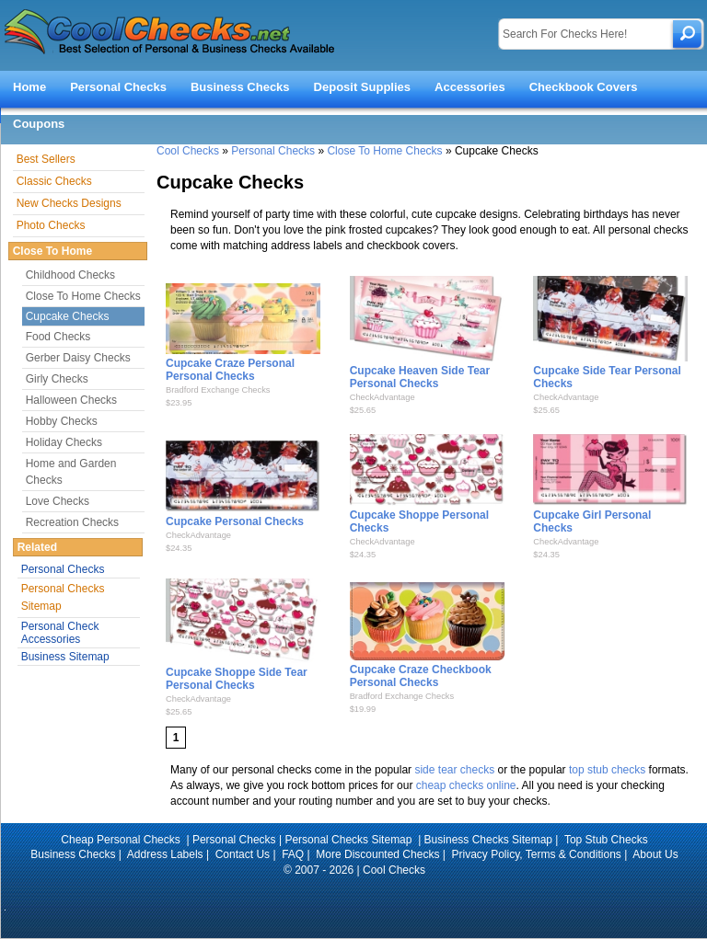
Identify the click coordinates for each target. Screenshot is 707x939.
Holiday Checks (64, 442)
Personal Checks (118, 87)
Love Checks (57, 501)
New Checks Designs (69, 203)
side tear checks (454, 769)
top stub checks (607, 769)
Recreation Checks (72, 522)
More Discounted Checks (377, 854)
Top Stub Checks (606, 839)
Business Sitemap (65, 656)
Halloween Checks (71, 400)
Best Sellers (46, 159)
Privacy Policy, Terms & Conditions (536, 854)
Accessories (470, 87)
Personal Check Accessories (60, 633)
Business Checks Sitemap (488, 839)
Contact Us (242, 854)
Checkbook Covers (583, 87)
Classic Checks (54, 181)
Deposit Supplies (362, 87)
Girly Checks (57, 378)
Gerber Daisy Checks (78, 357)
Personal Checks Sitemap (63, 597)
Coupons (38, 124)
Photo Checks (51, 225)
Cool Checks (187, 150)
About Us (655, 854)
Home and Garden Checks (71, 472)
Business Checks (240, 87)
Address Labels (165, 854)
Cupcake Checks (68, 316)
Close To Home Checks (384, 150)
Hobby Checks (62, 421)
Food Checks (58, 336)
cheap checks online (466, 785)
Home (29, 87)
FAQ (293, 854)
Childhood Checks (70, 275)
